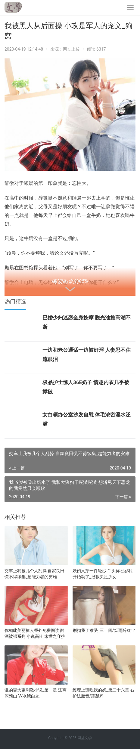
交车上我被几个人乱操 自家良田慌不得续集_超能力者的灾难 (34, 573)
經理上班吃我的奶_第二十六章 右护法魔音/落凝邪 (104, 693)
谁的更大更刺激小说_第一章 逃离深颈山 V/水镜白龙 (36, 693)
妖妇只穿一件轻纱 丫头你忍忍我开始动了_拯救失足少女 (102, 573)
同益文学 (84, 738)
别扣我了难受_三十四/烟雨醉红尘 (104, 630)
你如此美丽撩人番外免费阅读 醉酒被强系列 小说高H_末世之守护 (35, 633)
